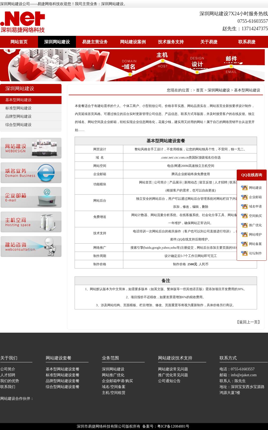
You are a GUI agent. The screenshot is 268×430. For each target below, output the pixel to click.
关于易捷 (208, 42)
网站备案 (255, 244)
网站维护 (255, 234)
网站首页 (19, 42)
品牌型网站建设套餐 (62, 381)
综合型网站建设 (18, 125)
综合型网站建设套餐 (62, 387)
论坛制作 (255, 253)
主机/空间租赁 (113, 393)
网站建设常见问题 (173, 369)
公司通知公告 (169, 381)
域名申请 (255, 206)
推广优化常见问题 (173, 375)
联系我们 (7, 387)
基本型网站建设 (18, 100)
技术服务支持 (171, 42)
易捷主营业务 (95, 42)
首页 (200, 90)
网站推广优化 (113, 375)
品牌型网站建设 (18, 116)
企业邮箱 (255, 197)
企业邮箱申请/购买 (117, 381)
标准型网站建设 (18, 108)
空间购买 (255, 216)
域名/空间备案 (113, 387)
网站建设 (255, 188)
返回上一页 (248, 322)
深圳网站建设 (57, 42)
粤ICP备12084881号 (173, 426)
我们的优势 (9, 381)
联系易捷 (246, 42)
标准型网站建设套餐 (62, 375)
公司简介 (7, 369)
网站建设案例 (133, 42)
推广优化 (255, 225)
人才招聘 (7, 375)
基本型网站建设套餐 (62, 369)
